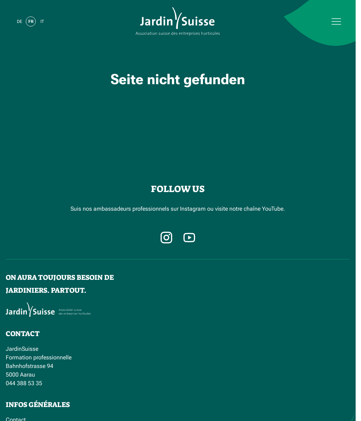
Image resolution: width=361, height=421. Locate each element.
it (42, 21)
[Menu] (286, 21)
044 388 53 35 (24, 383)
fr (31, 21)
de (19, 21)
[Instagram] (166, 237)
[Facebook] (189, 237)
